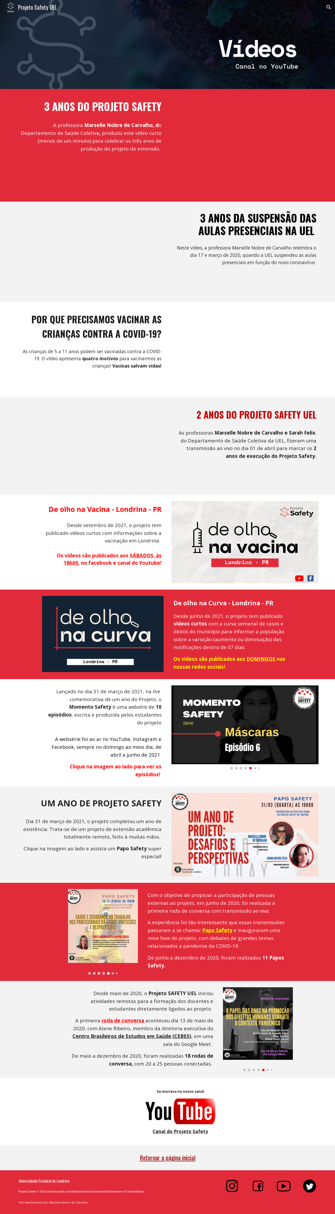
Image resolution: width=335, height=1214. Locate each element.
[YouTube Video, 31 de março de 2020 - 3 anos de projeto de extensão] (245, 145)
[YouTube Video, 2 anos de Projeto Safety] (90, 446)
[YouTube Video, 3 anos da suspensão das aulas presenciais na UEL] (90, 252)
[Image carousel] (245, 727)
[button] (328, 7)
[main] (90, 106)
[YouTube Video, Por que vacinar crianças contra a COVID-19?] (245, 349)
